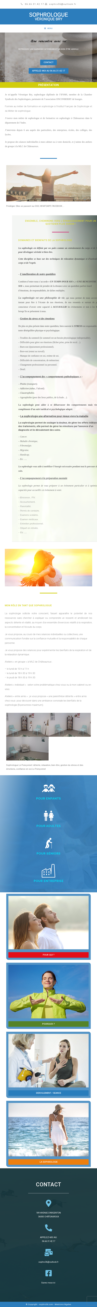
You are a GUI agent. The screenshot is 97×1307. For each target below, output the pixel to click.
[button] (48, 62)
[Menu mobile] (48, 28)
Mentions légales (63, 1304)
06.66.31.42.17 (48, 1241)
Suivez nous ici (48, 1282)
